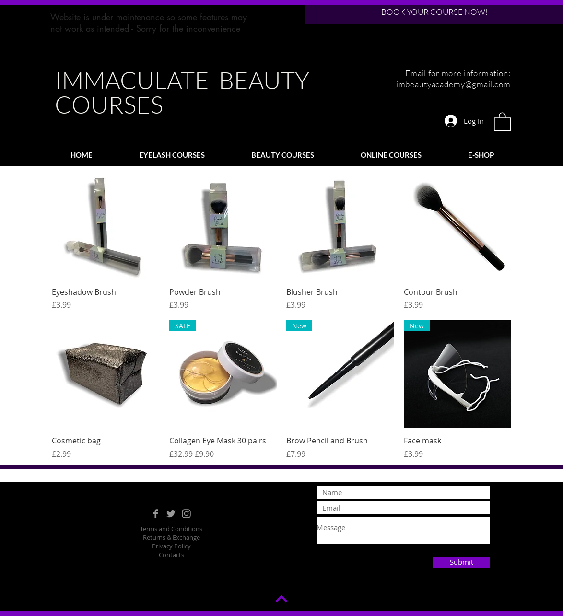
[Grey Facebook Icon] (156, 514)
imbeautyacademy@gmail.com (453, 84)
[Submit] (461, 562)
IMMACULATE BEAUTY (182, 79)
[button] (502, 121)
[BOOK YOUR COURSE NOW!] (434, 12)
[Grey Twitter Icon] (171, 514)
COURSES (109, 104)
